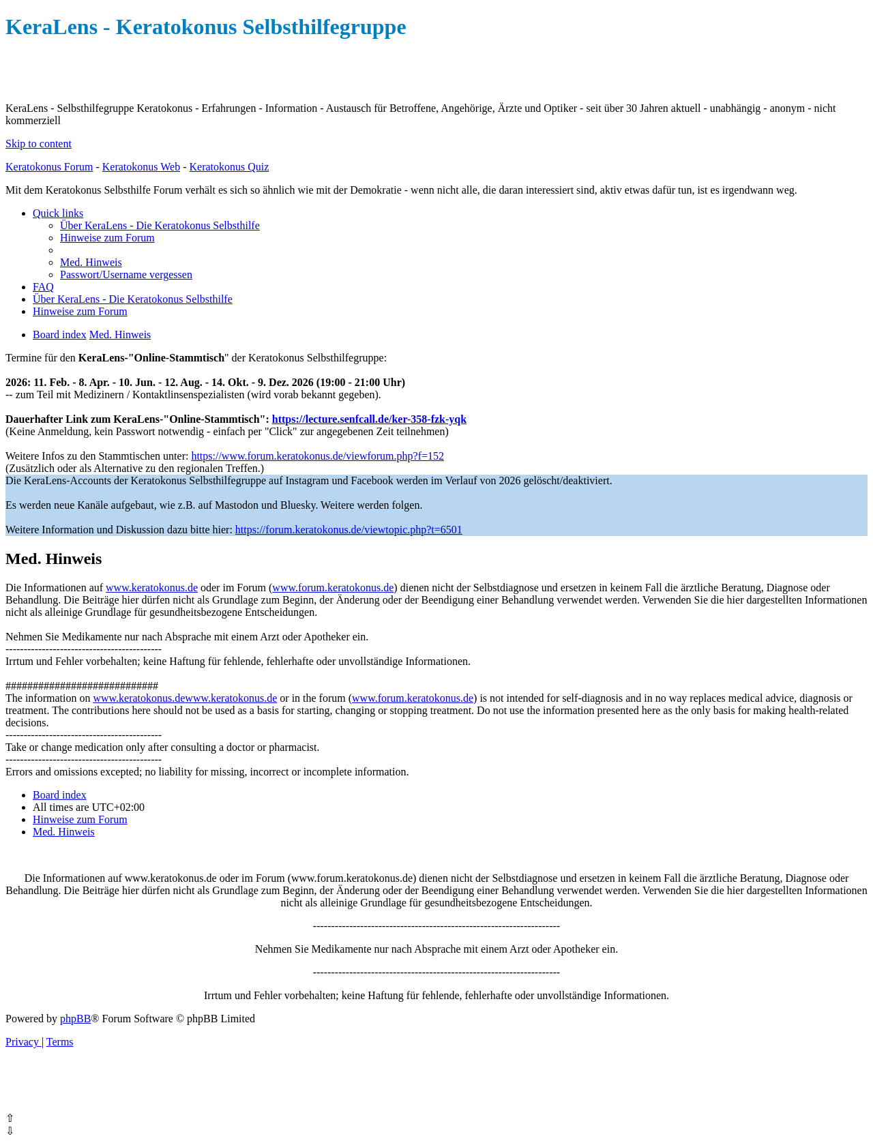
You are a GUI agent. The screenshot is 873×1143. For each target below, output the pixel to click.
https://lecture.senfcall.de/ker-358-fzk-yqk (369, 419)
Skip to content (38, 143)
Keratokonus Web (141, 167)
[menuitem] (160, 225)
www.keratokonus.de (152, 587)
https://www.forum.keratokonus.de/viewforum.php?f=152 (317, 456)
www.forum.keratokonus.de (333, 587)
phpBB (75, 1018)
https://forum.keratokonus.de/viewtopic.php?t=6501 (348, 529)
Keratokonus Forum (49, 167)
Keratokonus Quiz (229, 167)
